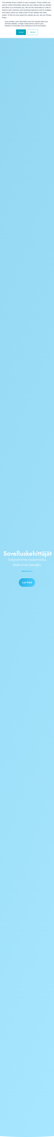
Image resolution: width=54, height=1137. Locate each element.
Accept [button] (21, 32)
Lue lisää (27, 582)
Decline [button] (33, 32)
